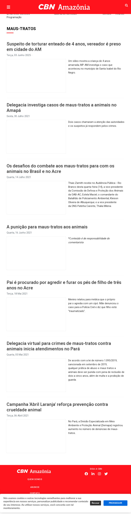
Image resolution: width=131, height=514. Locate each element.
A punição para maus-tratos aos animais (47, 226)
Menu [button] (15, 7)
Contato (35, 493)
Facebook (86, 473)
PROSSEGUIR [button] (115, 503)
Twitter (106, 473)
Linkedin (92, 473)
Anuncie (35, 487)
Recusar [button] (95, 503)
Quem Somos (34, 479)
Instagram (99, 473)
